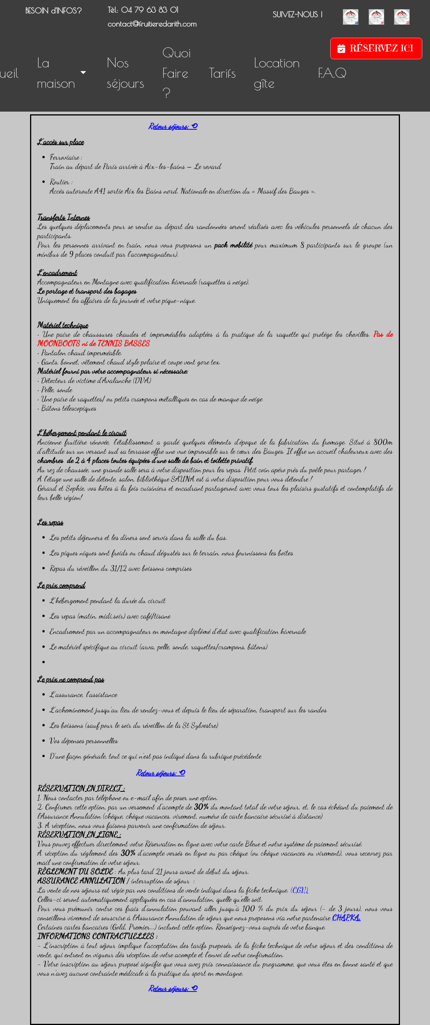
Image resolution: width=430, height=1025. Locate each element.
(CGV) (299, 890)
